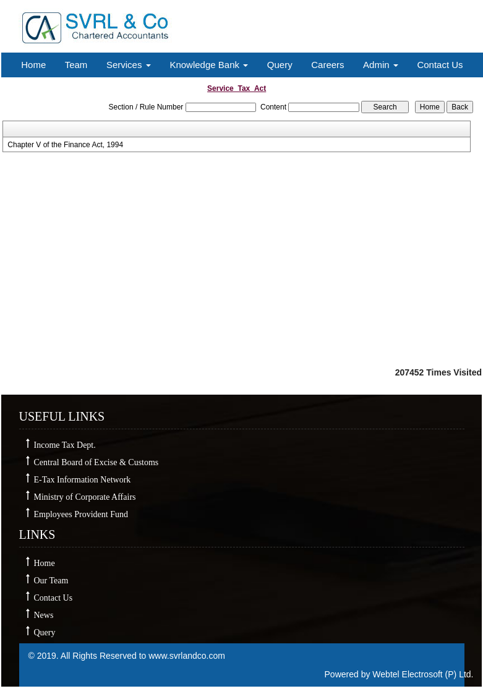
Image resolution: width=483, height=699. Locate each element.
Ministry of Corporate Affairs (85, 497)
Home (33, 64)
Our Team (51, 580)
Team (76, 64)
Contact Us (440, 64)
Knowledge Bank (208, 64)
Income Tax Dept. (65, 445)
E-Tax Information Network (82, 479)
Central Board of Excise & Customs (96, 462)
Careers (327, 64)
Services (128, 64)
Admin (380, 64)
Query (280, 64)
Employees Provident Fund (81, 514)
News (44, 615)
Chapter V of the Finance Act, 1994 (65, 144)
